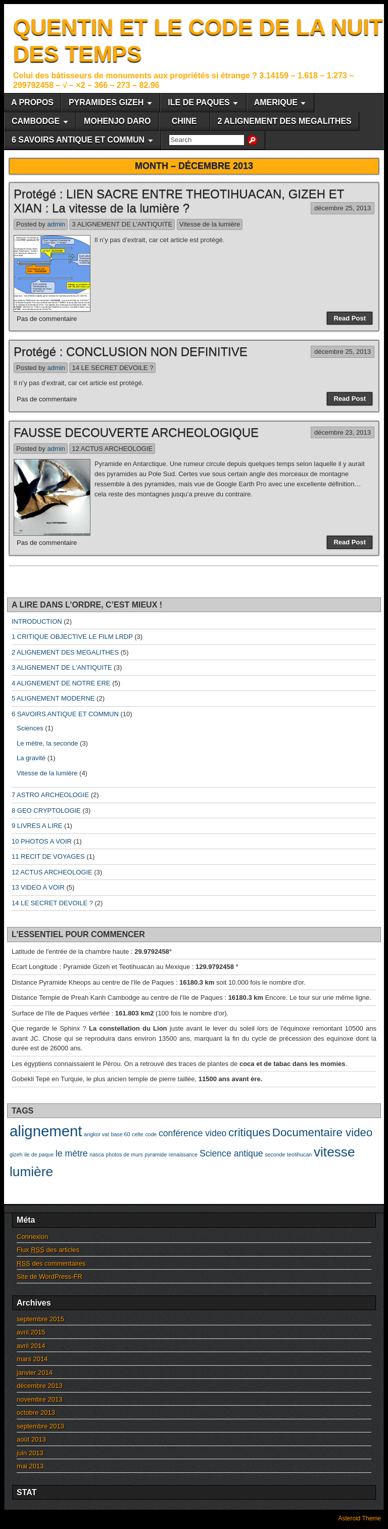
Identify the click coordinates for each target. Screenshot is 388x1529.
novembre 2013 (39, 1399)
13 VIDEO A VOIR (38, 887)
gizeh (16, 1154)
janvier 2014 (35, 1372)
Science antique (231, 1153)
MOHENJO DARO (117, 121)
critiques (249, 1132)
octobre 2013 (36, 1412)
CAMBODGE (36, 121)
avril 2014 (31, 1346)
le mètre (72, 1153)
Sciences (30, 728)
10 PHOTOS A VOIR (42, 841)
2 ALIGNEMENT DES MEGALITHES (285, 121)
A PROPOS (32, 102)
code (151, 1134)
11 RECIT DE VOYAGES (48, 856)
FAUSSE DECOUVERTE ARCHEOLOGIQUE (136, 432)
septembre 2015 (40, 1319)
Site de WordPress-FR (49, 1276)
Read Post (349, 318)
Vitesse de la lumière (209, 224)
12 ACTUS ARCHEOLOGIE (112, 448)
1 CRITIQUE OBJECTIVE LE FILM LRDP (72, 636)
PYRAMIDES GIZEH (106, 102)
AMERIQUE (276, 102)
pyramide (155, 1154)
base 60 (120, 1134)
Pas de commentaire (47, 318)
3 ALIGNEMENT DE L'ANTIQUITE (122, 224)
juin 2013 (30, 1453)
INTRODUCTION (37, 621)
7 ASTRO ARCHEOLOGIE (50, 795)
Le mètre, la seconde (47, 743)
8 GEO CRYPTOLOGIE (46, 810)
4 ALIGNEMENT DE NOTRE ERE (61, 683)
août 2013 (31, 1439)
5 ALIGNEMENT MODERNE (53, 698)
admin (56, 224)
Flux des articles (48, 1250)
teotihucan (299, 1154)
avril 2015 (31, 1332)
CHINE (184, 121)
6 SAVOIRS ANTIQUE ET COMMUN (78, 139)
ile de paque (39, 1154)
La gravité (31, 758)
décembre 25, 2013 (342, 208)
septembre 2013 (40, 1426)
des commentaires (51, 1263)
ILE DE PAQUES (198, 102)
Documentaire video (322, 1132)
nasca (96, 1154)
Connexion (32, 1236)
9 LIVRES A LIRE (37, 825)
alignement (46, 1131)
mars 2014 (32, 1359)
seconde (275, 1154)
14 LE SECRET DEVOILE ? (112, 368)
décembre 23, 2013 (342, 432)
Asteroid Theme (359, 1518)
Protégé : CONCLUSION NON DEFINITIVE (131, 351)
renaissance (183, 1154)
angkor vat (96, 1134)
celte (137, 1134)
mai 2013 (30, 1466)
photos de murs (124, 1154)
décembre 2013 (39, 1385)
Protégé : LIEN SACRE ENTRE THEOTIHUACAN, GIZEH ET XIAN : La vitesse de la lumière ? (179, 201)
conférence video (192, 1133)
